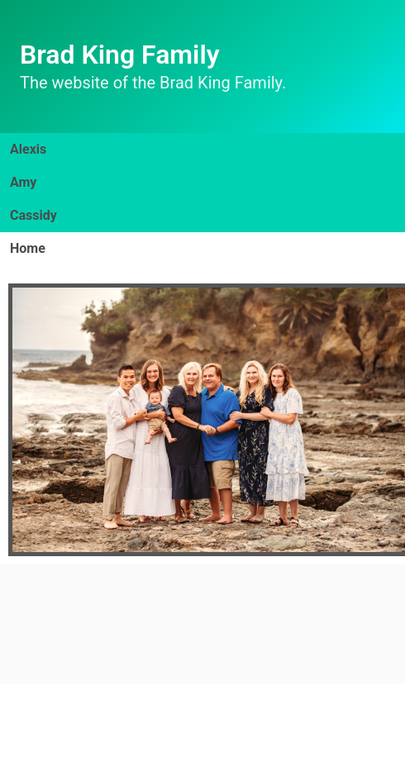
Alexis (28, 149)
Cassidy (33, 215)
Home (27, 248)
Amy (23, 182)
